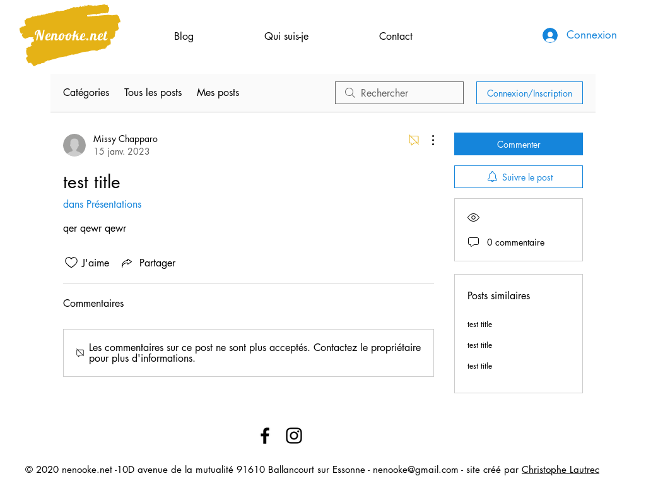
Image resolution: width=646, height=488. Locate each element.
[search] (399, 92)
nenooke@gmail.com (416, 469)
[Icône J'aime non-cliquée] (71, 262)
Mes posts (218, 92)
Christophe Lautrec (560, 469)
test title (479, 324)
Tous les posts (153, 92)
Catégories (86, 92)
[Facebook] (265, 435)
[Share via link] (147, 262)
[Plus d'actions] (426, 140)
